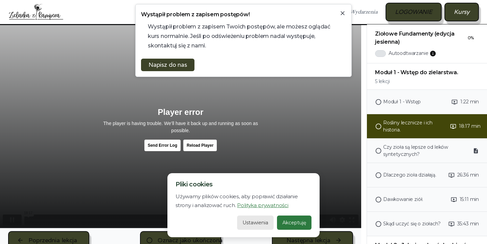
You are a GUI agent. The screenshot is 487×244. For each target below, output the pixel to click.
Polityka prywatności (262, 205)
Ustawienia (255, 223)
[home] (36, 12)
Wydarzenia (363, 11)
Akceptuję (294, 223)
